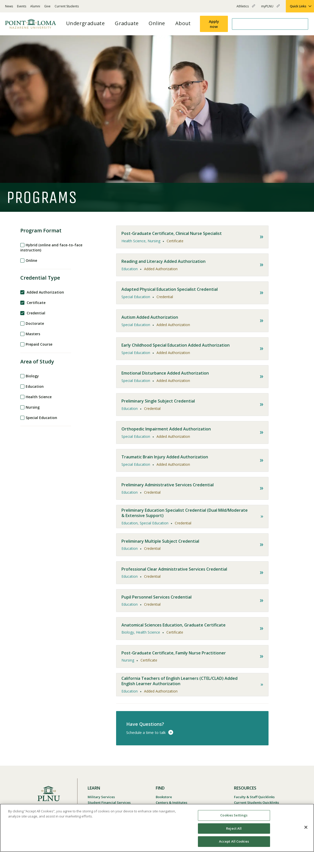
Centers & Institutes (171, 802)
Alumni (35, 6)
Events (21, 6)
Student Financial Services (109, 802)
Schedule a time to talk (146, 732)
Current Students (67, 6)
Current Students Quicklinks (256, 802)
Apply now (214, 24)
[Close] (305, 827)
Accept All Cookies (234, 841)
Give (47, 6)
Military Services (101, 797)
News (9, 6)
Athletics (246, 8)
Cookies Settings (233, 815)
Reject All (234, 828)
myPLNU (270, 8)
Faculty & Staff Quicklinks (254, 797)
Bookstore (164, 797)
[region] (157, 828)
